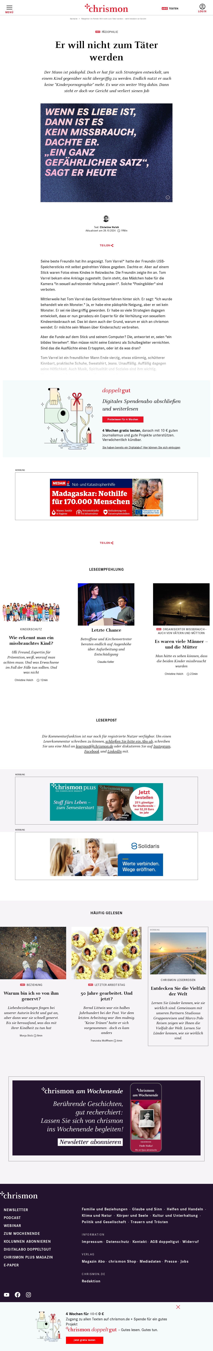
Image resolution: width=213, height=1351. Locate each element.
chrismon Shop (122, 1261)
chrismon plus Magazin (28, 1257)
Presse (171, 1261)
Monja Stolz (26, 1035)
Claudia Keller (105, 662)
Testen (170, 8)
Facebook (91, 751)
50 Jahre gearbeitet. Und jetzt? (107, 996)
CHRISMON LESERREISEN (178, 980)
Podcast (12, 1218)
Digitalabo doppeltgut (27, 1249)
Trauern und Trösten (149, 1222)
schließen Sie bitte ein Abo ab (129, 741)
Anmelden (202, 8)
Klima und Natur (97, 1215)
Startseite (73, 19)
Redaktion (91, 1281)
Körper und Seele (132, 1215)
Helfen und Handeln (185, 1209)
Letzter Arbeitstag (110, 985)
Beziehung (34, 985)
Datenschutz (117, 1241)
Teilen (105, 245)
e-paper (11, 1265)
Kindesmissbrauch (55, 321)
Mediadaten (150, 1261)
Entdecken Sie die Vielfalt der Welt (178, 991)
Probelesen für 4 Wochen (122, 419)
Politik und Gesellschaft (104, 1222)
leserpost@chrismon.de (94, 746)
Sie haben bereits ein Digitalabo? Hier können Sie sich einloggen (141, 447)
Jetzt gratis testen (84, 1340)
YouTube (6, 1295)
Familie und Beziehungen (105, 1209)
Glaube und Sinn (147, 1209)
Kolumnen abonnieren (27, 1241)
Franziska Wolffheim (102, 1040)
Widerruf (190, 1241)
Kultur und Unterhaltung (175, 1215)
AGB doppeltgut (164, 1241)
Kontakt (140, 1241)
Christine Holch (109, 227)
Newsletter (16, 1210)
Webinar (12, 1226)
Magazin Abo (93, 1261)
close (178, 1307)
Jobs (184, 1261)
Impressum (92, 1241)
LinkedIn (114, 751)
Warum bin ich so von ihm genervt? (31, 996)
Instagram (161, 746)
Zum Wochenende (22, 1233)
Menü (9, 12)
